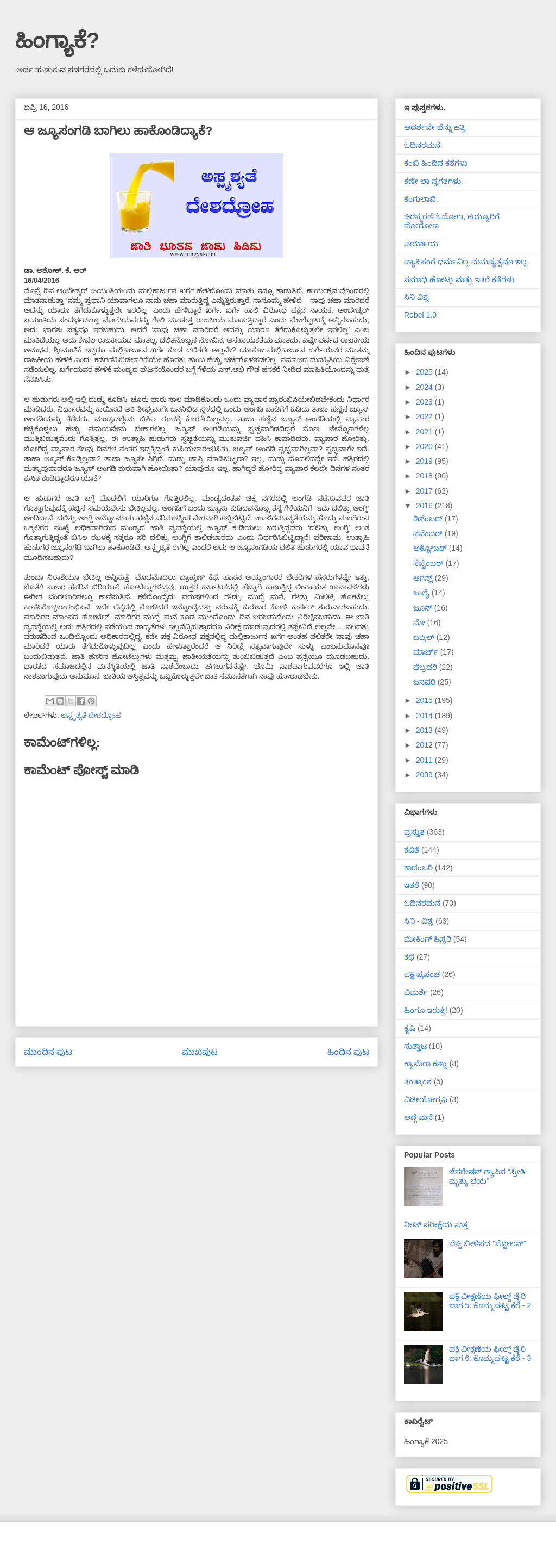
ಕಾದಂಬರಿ (418, 867)
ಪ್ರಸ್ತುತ (414, 832)
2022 (425, 416)
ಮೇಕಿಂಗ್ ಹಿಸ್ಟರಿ (427, 939)
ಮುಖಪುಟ (200, 1051)
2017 (425, 491)
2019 (425, 461)
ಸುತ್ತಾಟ (415, 1046)
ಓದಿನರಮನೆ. (423, 145)
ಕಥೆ (409, 957)
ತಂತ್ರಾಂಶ (418, 1081)
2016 (425, 505)
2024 (425, 387)
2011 (425, 760)
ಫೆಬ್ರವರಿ (426, 667)
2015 (425, 700)
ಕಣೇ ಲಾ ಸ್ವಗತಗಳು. (433, 181)
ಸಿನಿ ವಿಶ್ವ (416, 297)
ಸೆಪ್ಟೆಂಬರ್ (429, 563)
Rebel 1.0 (420, 314)
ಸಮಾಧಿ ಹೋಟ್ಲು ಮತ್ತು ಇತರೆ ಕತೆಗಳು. (460, 279)
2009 (425, 774)
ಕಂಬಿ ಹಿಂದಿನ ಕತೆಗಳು (435, 163)
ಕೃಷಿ (409, 1028)
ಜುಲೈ (422, 592)
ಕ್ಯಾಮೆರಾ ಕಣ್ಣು (425, 1063)
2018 (425, 475)
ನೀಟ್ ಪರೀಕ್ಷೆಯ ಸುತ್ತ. (437, 1224)
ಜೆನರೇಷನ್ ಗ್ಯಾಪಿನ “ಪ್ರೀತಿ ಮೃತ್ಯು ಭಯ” (487, 1176)
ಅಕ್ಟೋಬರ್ (431, 548)
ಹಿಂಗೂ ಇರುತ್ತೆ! (425, 1010)
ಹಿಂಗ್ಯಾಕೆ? (57, 40)
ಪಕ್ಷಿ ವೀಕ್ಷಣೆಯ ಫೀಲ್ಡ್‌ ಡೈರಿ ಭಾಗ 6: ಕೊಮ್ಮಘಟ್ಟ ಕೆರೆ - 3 (490, 1354)
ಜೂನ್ (423, 608)
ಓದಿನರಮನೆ (422, 903)
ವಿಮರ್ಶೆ (416, 992)
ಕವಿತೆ (411, 849)
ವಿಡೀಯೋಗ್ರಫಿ (425, 1099)
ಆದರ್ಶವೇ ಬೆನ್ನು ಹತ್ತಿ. (435, 127)
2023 (425, 401)
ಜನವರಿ (425, 681)
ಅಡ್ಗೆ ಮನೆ (418, 1117)
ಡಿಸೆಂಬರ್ (429, 518)
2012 (425, 745)
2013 (425, 730)
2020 (425, 446)
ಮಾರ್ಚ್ (426, 652)
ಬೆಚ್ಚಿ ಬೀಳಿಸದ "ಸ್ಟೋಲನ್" (488, 1243)
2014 (425, 715)
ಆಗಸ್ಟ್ (424, 578)
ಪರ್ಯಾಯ (421, 243)
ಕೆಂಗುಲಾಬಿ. (421, 199)
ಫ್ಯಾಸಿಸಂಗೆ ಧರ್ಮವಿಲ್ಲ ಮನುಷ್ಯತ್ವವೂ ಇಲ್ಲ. (466, 261)
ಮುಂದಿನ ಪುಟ (48, 1051)
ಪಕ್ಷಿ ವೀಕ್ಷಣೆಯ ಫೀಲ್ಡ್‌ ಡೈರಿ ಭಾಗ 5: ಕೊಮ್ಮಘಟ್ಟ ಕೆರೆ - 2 (490, 1301)
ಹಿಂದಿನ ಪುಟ (348, 1051)
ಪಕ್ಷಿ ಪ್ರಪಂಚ (422, 974)
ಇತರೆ (411, 885)
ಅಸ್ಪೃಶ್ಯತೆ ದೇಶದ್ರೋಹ (91, 715)
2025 (425, 372)
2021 (425, 431)
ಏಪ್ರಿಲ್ (425, 637)
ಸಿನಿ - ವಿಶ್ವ (418, 921)
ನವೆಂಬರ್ (429, 533)
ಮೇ (420, 622)
